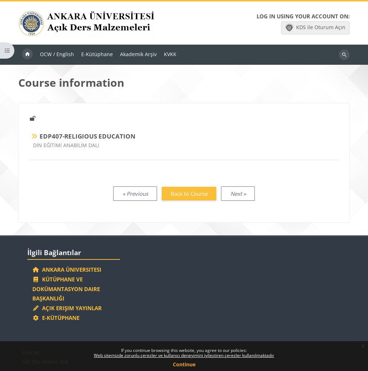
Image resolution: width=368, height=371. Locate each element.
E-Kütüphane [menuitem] (97, 54)
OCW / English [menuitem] (57, 54)
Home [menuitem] (27, 55)
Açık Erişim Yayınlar (67, 308)
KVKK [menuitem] (170, 54)
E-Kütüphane (55, 317)
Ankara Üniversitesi (66, 269)
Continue (184, 364)
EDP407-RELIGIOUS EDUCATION (87, 136)
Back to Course (189, 193)
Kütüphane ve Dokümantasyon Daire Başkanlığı (66, 289)
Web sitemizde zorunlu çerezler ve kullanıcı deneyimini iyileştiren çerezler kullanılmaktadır (184, 355)
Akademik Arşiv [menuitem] (138, 54)
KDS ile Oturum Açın (315, 27)
